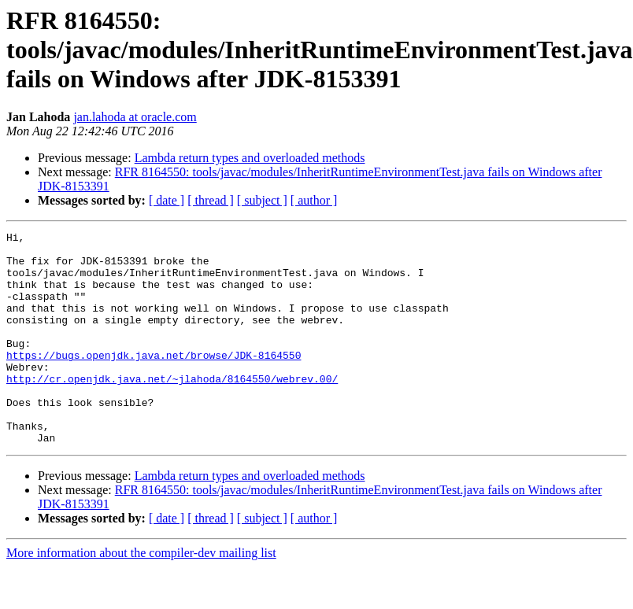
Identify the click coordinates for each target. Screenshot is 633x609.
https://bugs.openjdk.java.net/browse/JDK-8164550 (153, 381)
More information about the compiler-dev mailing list (141, 595)
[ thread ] (210, 200)
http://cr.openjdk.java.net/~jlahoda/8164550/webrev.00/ (172, 409)
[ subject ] (262, 200)
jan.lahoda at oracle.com (134, 117)
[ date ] (166, 200)
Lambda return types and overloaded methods (250, 157)
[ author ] (314, 200)
